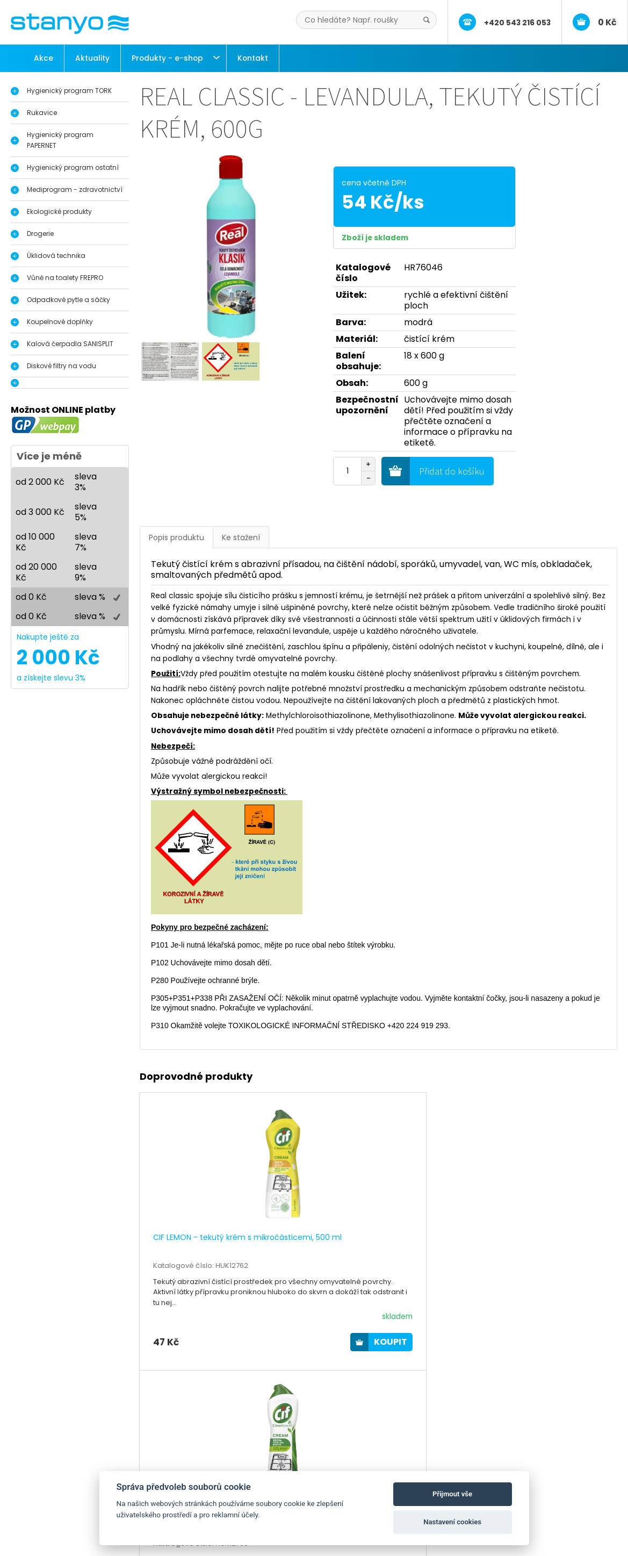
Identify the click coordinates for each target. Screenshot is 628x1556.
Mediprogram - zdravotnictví (74, 189)
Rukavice (42, 112)
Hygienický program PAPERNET (60, 140)
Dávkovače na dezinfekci (79, 1469)
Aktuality (92, 58)
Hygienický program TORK (69, 90)
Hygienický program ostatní (73, 167)
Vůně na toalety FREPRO (65, 277)
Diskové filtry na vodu (61, 365)
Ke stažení (241, 537)
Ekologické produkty (59, 211)
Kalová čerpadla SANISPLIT (70, 343)
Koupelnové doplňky (60, 321)
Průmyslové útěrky (66, 1502)
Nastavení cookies (452, 1522)
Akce (43, 58)
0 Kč (607, 22)
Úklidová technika (56, 255)
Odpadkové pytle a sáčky (68, 299)
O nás (246, 1458)
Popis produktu (176, 537)
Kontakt (252, 58)
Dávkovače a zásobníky (76, 1480)
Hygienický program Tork (78, 1458)
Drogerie (40, 233)
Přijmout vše (452, 1494)
